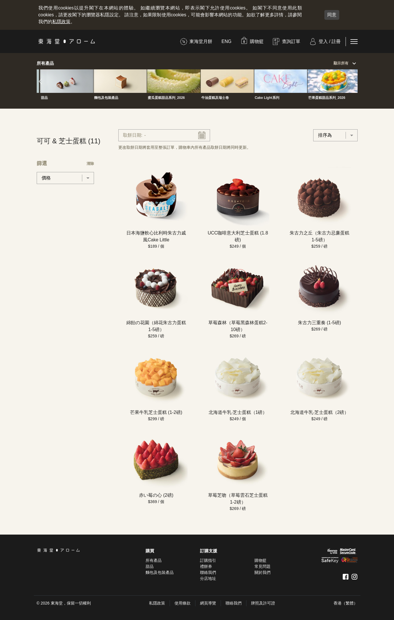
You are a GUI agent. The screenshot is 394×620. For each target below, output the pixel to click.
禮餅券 (206, 566)
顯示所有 (346, 63)
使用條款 (183, 603)
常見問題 (262, 566)
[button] (252, 41)
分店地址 (208, 578)
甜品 (150, 566)
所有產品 (154, 560)
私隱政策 (61, 21)
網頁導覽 (208, 603)
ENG (226, 41)
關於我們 (262, 572)
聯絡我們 (208, 572)
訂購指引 (208, 560)
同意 (331, 14)
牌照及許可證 (263, 603)
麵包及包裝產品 (160, 572)
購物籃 (260, 560)
